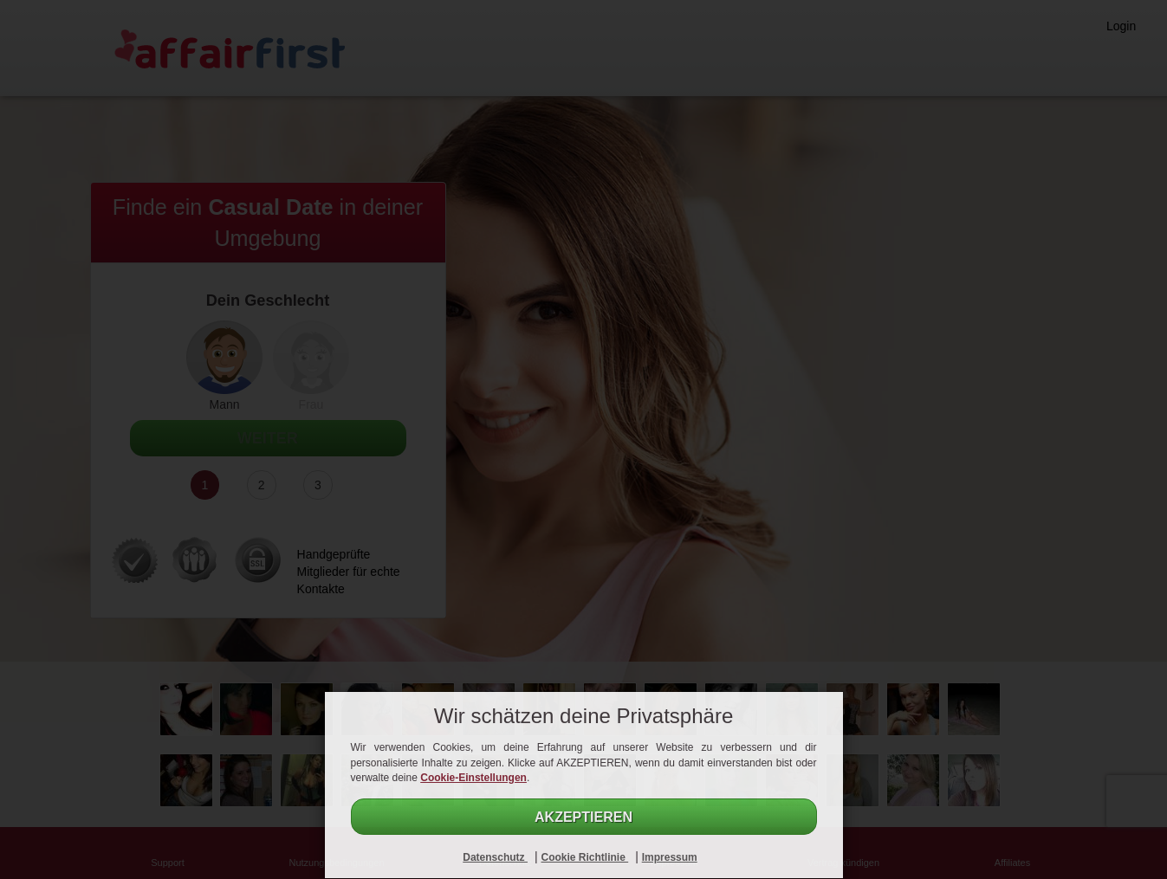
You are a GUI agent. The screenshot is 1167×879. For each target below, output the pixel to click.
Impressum (669, 857)
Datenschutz (495, 857)
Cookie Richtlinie (584, 857)
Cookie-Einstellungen (473, 778)
